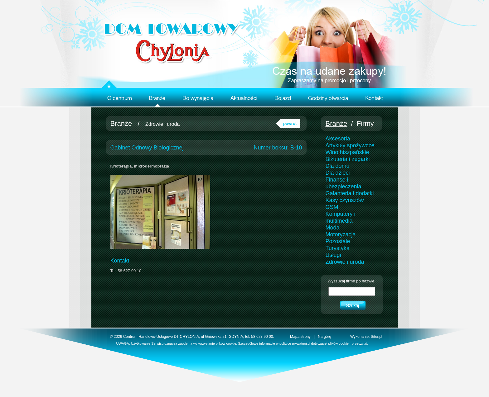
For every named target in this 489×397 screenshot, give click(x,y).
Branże (121, 123)
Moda (333, 227)
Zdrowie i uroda (162, 124)
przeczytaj (359, 343)
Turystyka (338, 248)
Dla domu (338, 166)
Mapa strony (300, 336)
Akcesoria (338, 138)
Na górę (324, 336)
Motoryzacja (341, 234)
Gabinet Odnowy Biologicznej (147, 147)
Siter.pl (376, 336)
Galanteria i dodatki (350, 193)
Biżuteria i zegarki (348, 159)
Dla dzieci (338, 173)
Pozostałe (338, 241)
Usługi (333, 255)
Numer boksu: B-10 (278, 147)
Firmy (365, 123)
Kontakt (119, 261)
